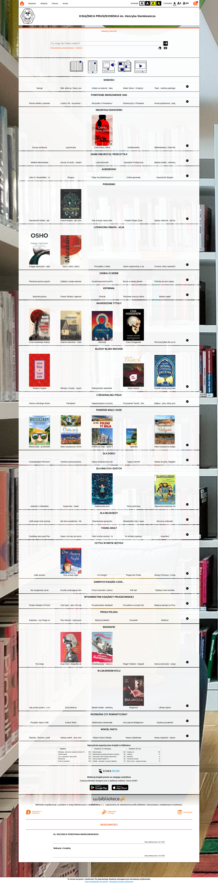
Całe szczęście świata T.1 (101, 759)
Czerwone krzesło (132, 759)
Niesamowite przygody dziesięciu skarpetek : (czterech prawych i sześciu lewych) (118, 754)
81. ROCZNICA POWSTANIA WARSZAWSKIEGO (76, 834)
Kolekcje (79, 48)
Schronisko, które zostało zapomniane (104, 756)
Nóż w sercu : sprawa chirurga (136, 761)
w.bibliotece (95, 805)
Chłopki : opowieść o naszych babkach (105, 761)
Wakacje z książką (61, 848)
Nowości (32, 3)
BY (158, 3)
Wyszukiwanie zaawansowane (62, 48)
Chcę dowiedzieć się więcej (96, 882)
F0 (174, 3)
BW (147, 3)
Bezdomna (61, 759)
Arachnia (130, 756)
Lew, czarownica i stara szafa (67, 756)
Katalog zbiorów (109, 31)
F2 (185, 3)
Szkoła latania (62, 754)
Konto (65, 3)
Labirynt (129, 754)
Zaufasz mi (130, 752)
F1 (179, 3)
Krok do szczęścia (64, 761)
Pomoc (55, 3)
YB (153, 3)
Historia (43, 3)
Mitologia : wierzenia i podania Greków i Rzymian (73, 752)
